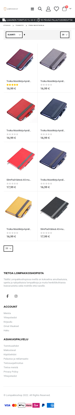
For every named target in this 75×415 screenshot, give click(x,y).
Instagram (16, 296)
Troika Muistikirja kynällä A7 (18, 81)
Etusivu (7, 25)
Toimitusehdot (11, 346)
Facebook (7, 296)
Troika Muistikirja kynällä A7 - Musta (52, 130)
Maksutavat (10, 350)
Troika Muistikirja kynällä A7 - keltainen (18, 229)
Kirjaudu (8, 321)
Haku (6, 330)
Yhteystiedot (10, 317)
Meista (7, 313)
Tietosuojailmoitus (13, 363)
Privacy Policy (11, 371)
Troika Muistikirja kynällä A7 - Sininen (52, 179)
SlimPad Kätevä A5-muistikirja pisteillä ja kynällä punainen (18, 179)
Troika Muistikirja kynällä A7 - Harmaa (52, 81)
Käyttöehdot (10, 354)
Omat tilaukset (11, 326)
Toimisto (20, 25)
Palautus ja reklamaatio (16, 358)
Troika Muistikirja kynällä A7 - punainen (18, 130)
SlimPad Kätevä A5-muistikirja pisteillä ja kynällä (52, 229)
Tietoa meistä (11, 367)
